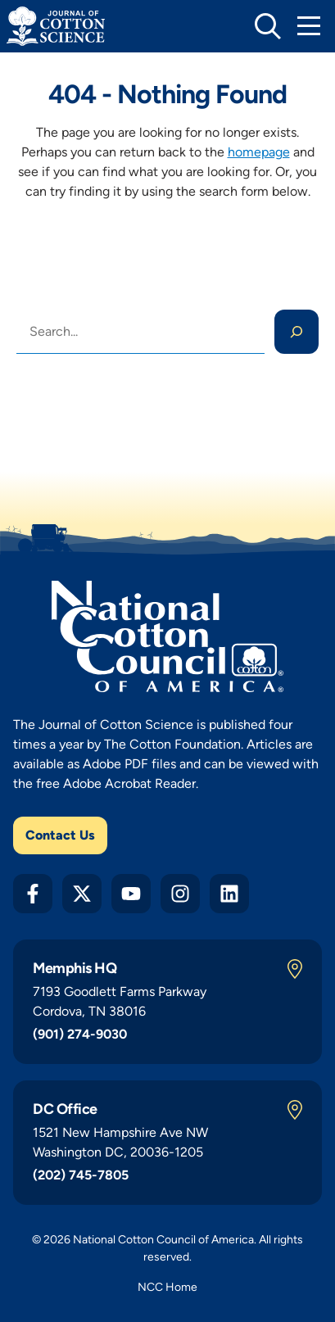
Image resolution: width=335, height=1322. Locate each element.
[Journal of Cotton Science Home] (56, 26)
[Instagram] (180, 893)
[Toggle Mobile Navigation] (308, 26)
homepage (259, 152)
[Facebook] (32, 893)
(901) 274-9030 (80, 1034)
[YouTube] (131, 893)
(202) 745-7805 (81, 1175)
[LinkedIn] (229, 893)
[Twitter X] (82, 893)
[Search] (296, 332)
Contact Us (60, 835)
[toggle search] (268, 26)
